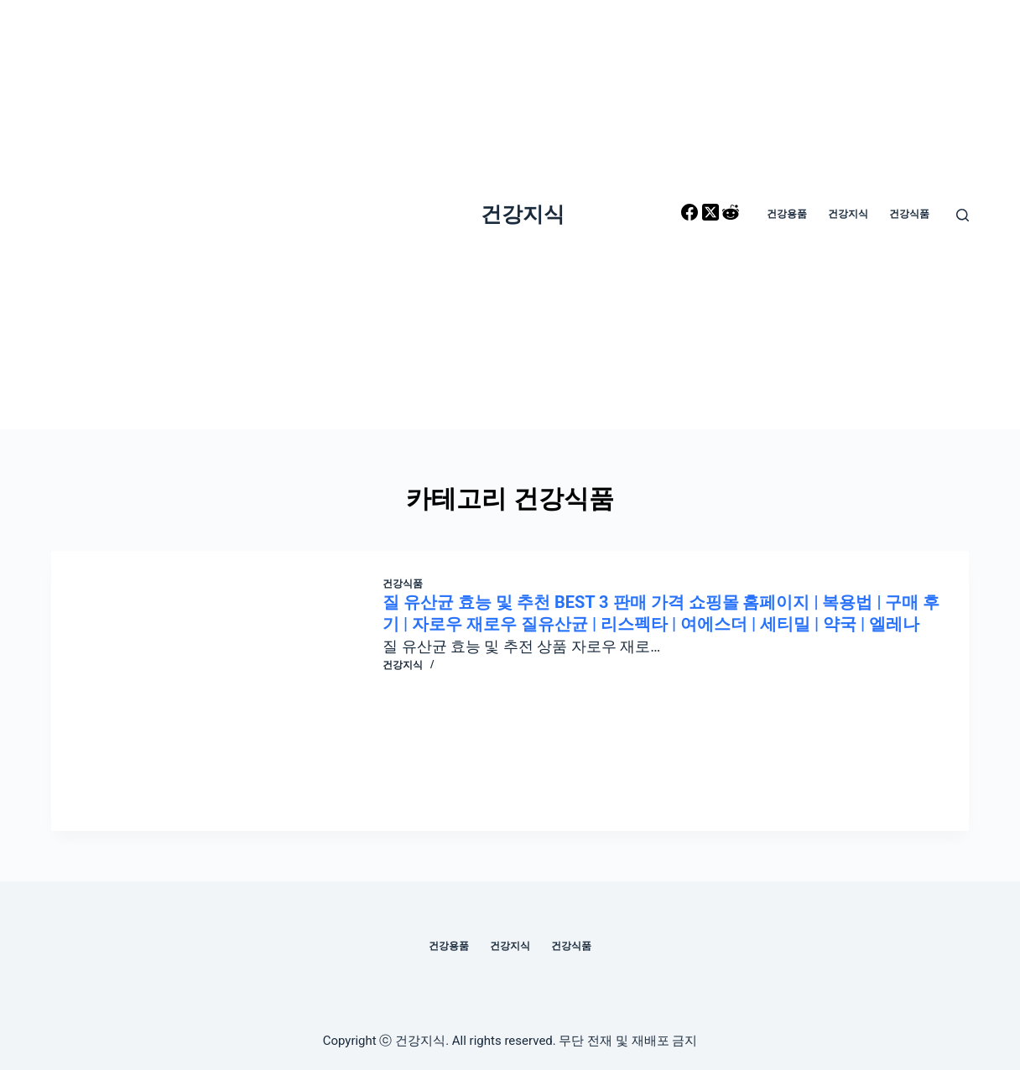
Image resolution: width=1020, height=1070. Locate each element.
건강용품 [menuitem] (787, 214)
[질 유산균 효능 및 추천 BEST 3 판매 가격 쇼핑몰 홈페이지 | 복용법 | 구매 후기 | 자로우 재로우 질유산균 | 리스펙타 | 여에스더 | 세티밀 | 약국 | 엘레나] (229, 691)
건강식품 (402, 584)
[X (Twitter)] (712, 215)
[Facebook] (691, 215)
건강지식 (523, 214)
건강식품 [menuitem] (909, 214)
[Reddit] (730, 215)
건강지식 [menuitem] (848, 214)
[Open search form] (962, 215)
